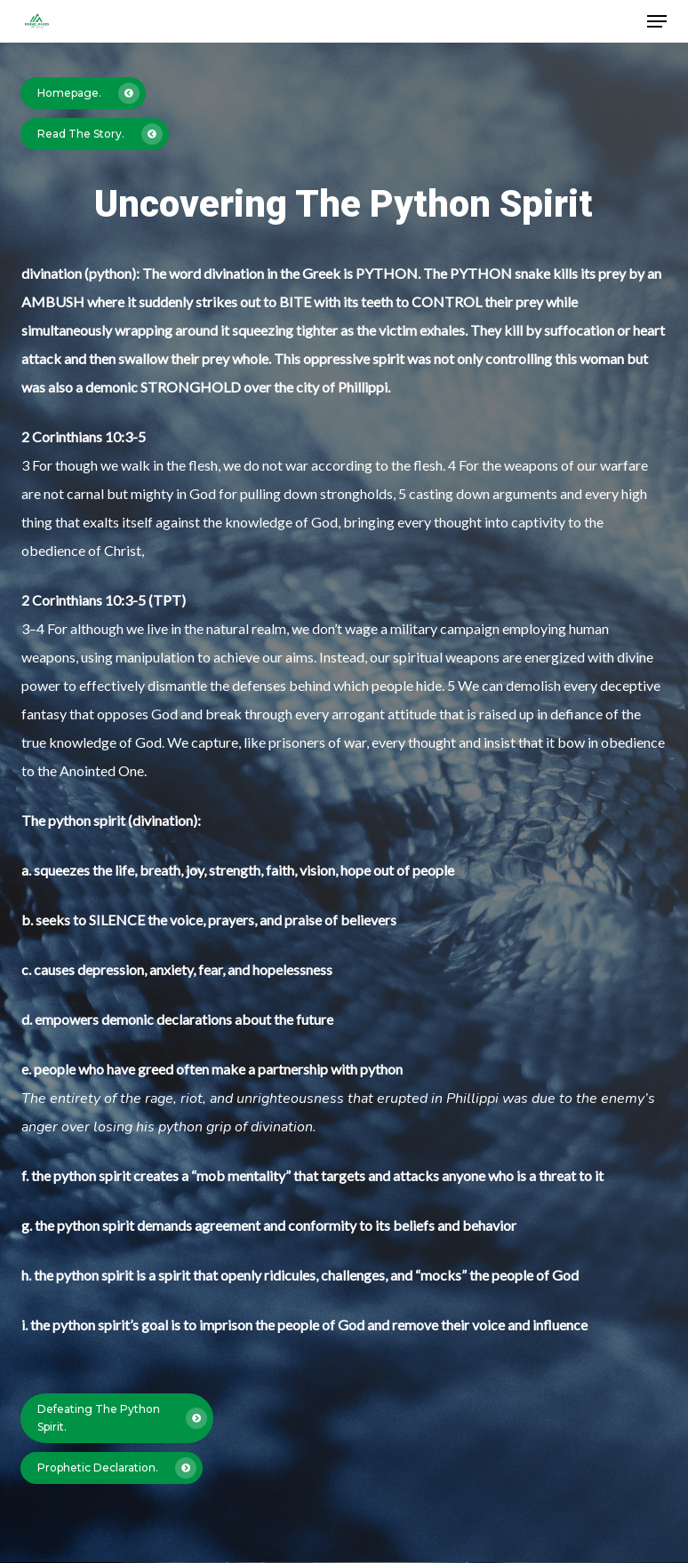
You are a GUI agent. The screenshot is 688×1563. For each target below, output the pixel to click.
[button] (657, 21)
